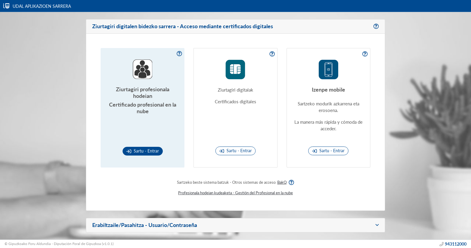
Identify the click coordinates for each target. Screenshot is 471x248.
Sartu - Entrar (142, 150)
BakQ (282, 182)
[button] (235, 225)
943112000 (455, 243)
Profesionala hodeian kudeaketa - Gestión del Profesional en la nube (235, 192)
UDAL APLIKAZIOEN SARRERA (42, 6)
